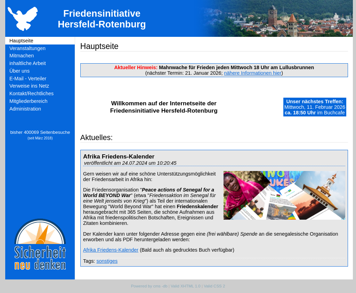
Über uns (19, 71)
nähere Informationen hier (253, 73)
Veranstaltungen (27, 48)
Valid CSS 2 (214, 286)
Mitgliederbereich (28, 101)
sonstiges (107, 261)
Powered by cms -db (149, 286)
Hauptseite (21, 40)
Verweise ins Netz (29, 86)
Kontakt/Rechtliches (31, 93)
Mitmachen (21, 55)
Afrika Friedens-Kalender (110, 250)
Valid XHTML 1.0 (186, 286)
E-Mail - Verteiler (27, 78)
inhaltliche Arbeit (27, 63)
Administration (25, 109)
